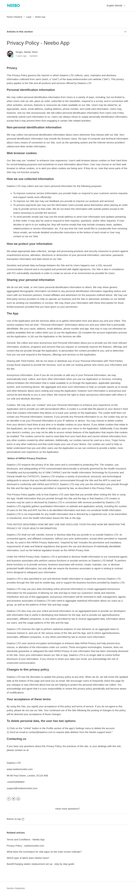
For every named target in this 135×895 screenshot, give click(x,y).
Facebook (9, 799)
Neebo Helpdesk (14, 17)
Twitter (14, 799)
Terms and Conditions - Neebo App (26, 839)
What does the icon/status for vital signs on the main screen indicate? (44, 851)
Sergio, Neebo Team (27, 52)
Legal (28, 17)
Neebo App (40, 17)
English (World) (115, 5)
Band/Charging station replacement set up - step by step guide (40, 864)
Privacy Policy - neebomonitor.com (25, 845)
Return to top (15, 819)
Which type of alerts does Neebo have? (28, 858)
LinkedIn (18, 799)
